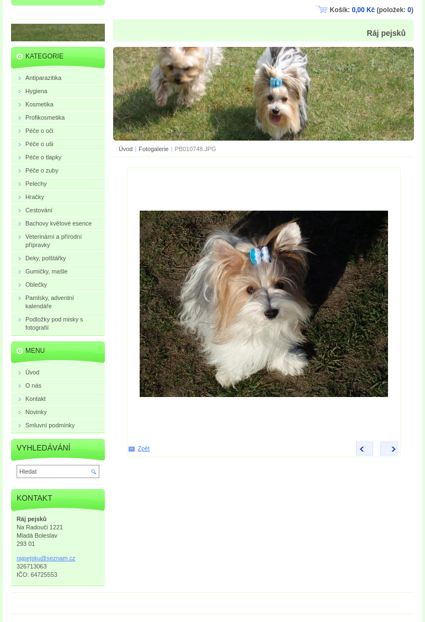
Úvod (125, 149)
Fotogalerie (153, 149)
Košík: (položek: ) (371, 10)
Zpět (144, 448)
